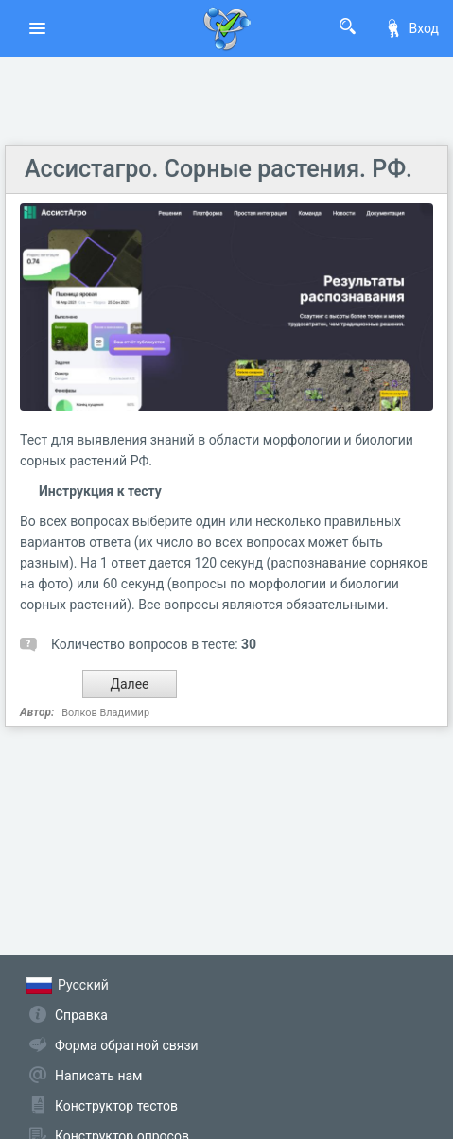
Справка (81, 1015)
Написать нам (98, 1075)
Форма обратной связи (127, 1045)
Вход (411, 28)
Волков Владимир (105, 713)
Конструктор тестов (116, 1105)
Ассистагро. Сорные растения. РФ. (218, 169)
